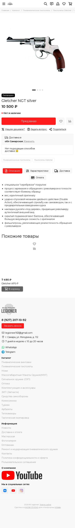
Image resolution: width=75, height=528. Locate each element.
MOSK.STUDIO (31, 507)
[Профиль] (58, 4)
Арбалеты (7, 409)
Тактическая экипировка (15, 417)
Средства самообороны (15, 396)
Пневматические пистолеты (36, 10)
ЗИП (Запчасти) (10, 392)
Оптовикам (8, 445)
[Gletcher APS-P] (19, 259)
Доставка (62, 170)
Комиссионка (9, 400)
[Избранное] (64, 4)
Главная (5, 10)
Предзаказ (28, 121)
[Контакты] (52, 4)
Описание (12, 170)
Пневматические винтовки (16, 362)
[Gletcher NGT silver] (37, 50)
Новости (6, 428)
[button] (34, 90)
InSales (58, 507)
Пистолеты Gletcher (62, 10)
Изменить (29, 141)
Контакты (7, 453)
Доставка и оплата (12, 432)
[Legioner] (10, 4)
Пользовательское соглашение (19, 462)
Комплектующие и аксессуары (18, 387)
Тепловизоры (9, 413)
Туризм (6, 405)
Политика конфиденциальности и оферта (25, 457)
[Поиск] (45, 4)
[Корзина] (70, 4)
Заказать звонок (13, 325)
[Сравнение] (69, 121)
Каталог (16, 10)
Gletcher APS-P (10, 283)
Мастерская (8, 436)
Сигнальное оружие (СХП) (16, 379)
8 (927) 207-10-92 (14, 320)
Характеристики (37, 170)
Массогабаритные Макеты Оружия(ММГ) (24, 375)
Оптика (6, 383)
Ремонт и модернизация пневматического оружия (30, 449)
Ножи (5, 370)
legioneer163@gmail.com (19, 332)
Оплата (37, 177)
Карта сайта (45, 504)
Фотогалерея (9, 440)
